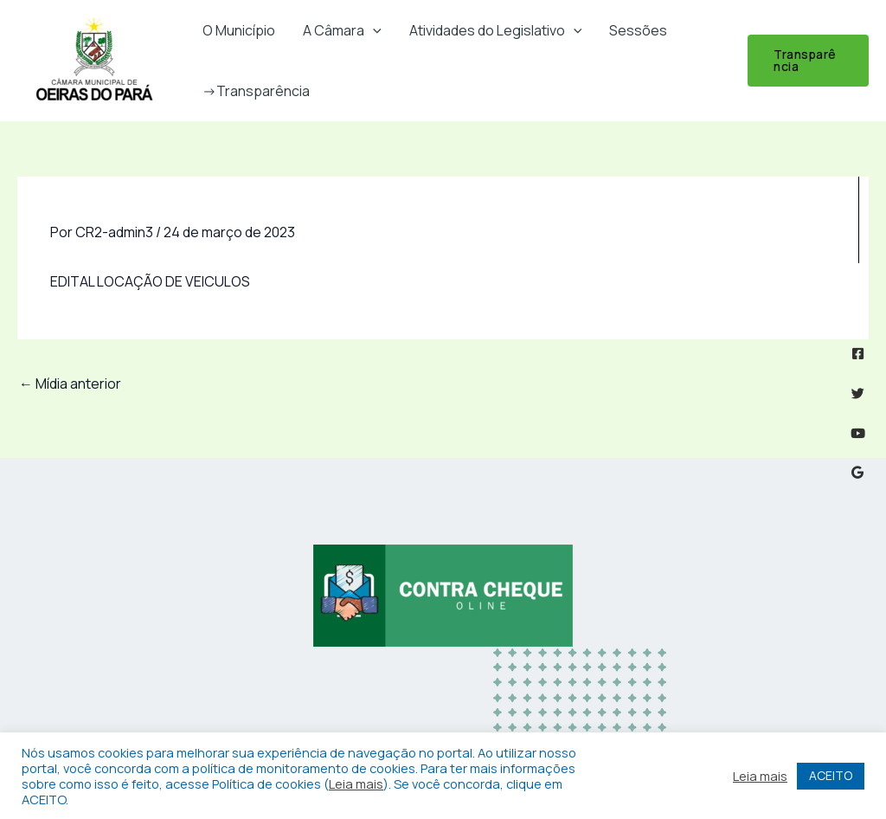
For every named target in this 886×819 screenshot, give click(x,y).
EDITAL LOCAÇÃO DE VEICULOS (150, 281)
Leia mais (356, 783)
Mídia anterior (70, 383)
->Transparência (256, 90)
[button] (373, 30)
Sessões (638, 30)
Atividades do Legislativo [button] (495, 30)
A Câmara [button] (342, 30)
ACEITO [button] (830, 775)
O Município (238, 30)
